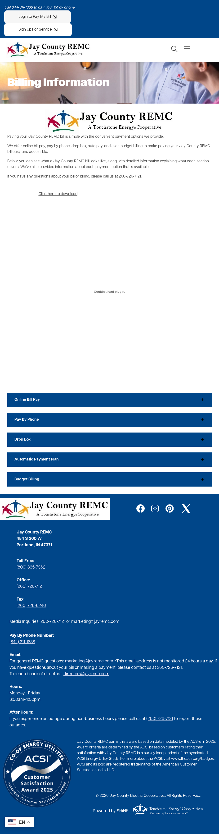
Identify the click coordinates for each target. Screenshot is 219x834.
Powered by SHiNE (110, 811)
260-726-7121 (52, 622)
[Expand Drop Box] (109, 440)
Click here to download (58, 194)
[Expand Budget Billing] (109, 479)
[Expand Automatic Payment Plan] (109, 459)
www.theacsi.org (185, 759)
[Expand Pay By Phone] (109, 420)
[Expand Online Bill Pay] (109, 400)
